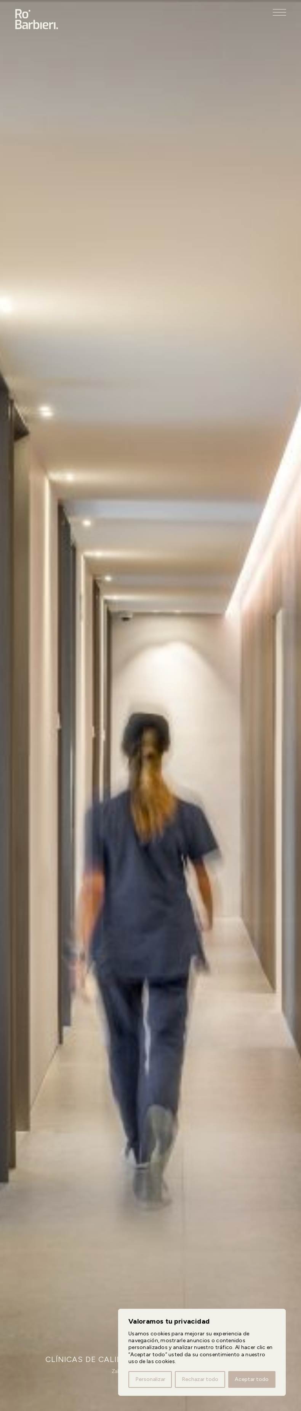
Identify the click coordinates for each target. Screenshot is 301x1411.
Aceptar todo (252, 1379)
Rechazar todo (200, 1379)
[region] (202, 1352)
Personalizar (150, 1379)
